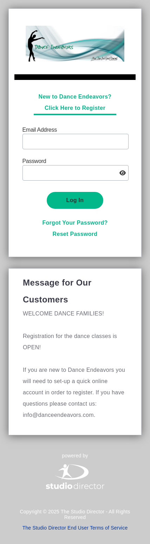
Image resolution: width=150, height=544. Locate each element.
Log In (75, 200)
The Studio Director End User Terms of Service (75, 528)
